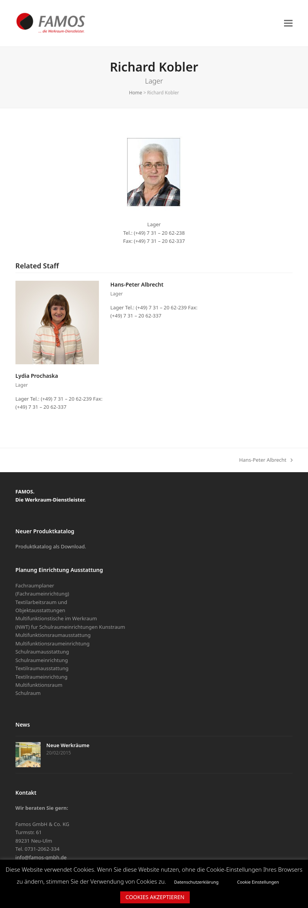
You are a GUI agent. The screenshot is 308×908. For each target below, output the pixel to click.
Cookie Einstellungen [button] (258, 882)
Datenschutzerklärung (196, 882)
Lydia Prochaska (36, 375)
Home (135, 92)
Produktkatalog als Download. (50, 546)
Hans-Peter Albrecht (137, 284)
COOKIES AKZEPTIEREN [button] (155, 897)
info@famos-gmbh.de (41, 857)
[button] (288, 23)
